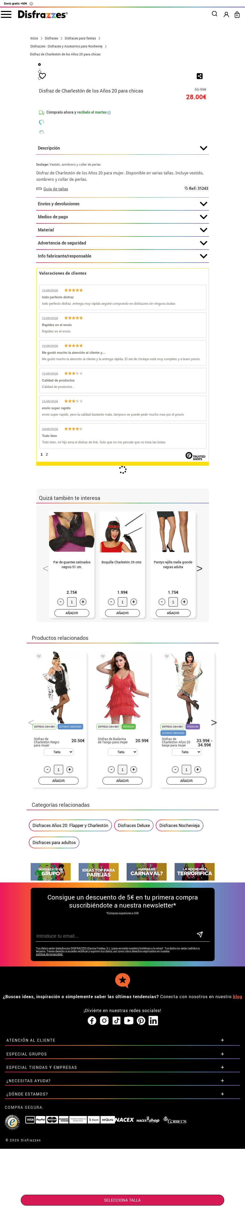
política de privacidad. (49, 1066)
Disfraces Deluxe (134, 951)
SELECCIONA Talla (122, 1200)
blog (237, 1109)
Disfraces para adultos (54, 968)
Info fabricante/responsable (122, 382)
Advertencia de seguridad (122, 369)
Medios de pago (122, 342)
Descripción (122, 274)
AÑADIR (72, 738)
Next (197, 692)
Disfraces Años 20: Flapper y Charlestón (70, 951)
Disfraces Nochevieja (179, 951)
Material (122, 356)
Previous (43, 692)
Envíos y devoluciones (122, 329)
